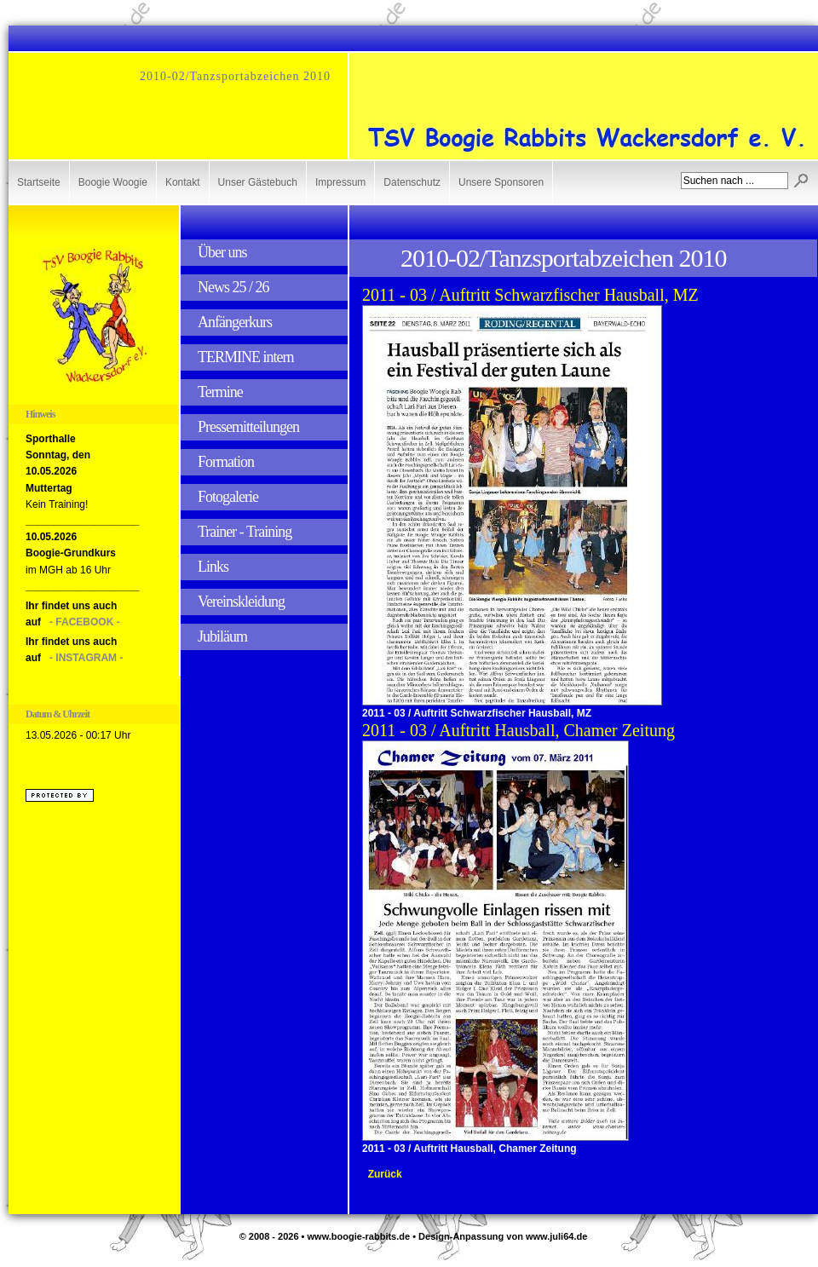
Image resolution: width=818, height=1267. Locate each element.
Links (213, 566)
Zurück (385, 1174)
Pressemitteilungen (248, 426)
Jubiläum (222, 636)
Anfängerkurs (235, 322)
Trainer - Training (244, 531)
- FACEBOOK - (84, 622)
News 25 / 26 (233, 287)
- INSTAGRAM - (86, 658)
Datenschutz (412, 182)
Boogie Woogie (112, 182)
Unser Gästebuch (257, 182)
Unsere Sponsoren (501, 182)
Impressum (340, 182)
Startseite (38, 182)
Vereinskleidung (241, 601)
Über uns (222, 252)
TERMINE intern (245, 357)
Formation (226, 461)
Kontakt (182, 182)
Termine (220, 391)
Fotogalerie (228, 496)
